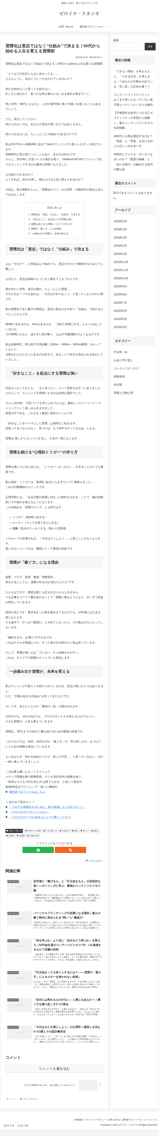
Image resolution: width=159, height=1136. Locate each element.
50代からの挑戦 (33, 832)
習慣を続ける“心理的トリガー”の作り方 (51, 224)
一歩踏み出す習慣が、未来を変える (49, 234)
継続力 (95, 832)
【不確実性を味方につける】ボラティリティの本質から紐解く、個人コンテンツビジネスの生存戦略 (133, 120)
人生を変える (50, 832)
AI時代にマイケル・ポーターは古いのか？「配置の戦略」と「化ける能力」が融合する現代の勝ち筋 (133, 162)
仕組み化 (64, 832)
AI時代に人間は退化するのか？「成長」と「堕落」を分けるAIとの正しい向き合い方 (133, 141)
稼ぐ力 (85, 832)
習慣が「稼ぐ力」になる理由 (46, 229)
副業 (75, 832)
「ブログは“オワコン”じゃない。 (29, 813)
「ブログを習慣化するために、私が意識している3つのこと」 (47, 808)
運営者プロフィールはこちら (27, 793)
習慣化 (10, 837)
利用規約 (72, 1126)
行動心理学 (33, 837)
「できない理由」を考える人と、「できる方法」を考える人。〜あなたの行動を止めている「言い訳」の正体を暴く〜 (133, 79)
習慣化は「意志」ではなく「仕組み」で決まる (56, 214)
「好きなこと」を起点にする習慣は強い (52, 219)
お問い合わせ (111, 1126)
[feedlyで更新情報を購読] (51, 851)
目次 (50, 207)
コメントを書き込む (54, 1075)
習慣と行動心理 (14, 832)
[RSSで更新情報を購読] (58, 851)
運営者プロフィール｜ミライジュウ (138, 1126)
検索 (116, 40)
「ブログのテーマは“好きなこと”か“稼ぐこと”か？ (40, 818)
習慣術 (21, 837)
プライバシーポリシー (91, 1126)
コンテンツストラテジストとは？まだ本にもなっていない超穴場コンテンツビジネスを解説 (133, 99)
